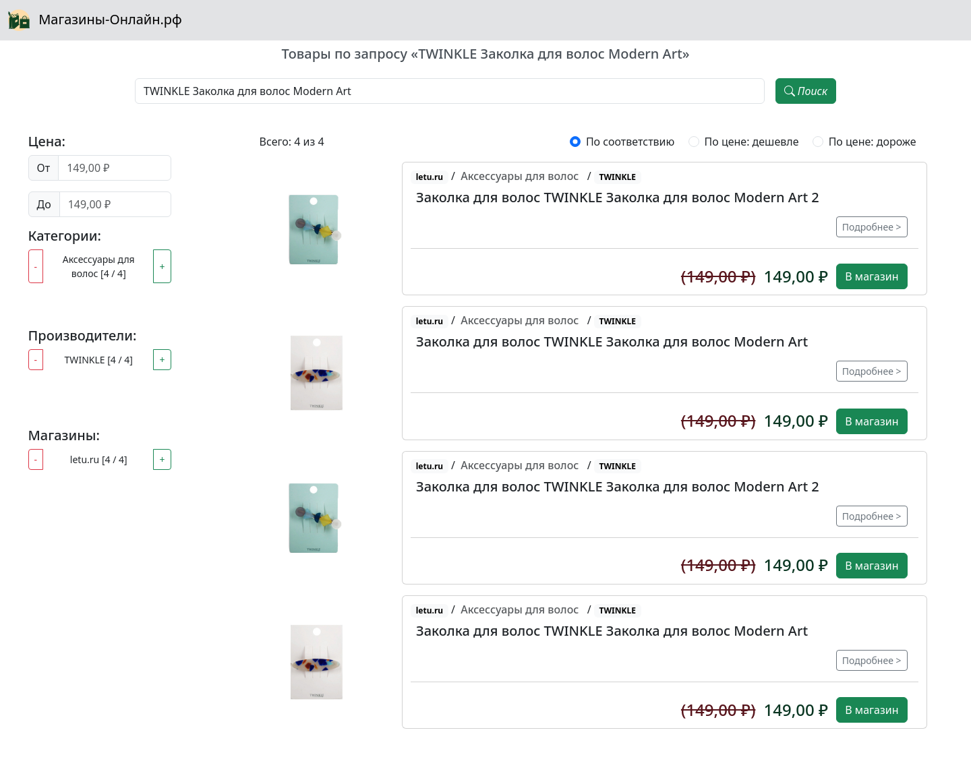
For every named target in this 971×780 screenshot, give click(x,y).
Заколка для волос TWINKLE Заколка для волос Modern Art (612, 341)
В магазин (871, 276)
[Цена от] (114, 168)
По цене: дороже (872, 141)
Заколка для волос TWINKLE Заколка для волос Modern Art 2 (617, 197)
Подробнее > (872, 226)
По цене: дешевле (752, 141)
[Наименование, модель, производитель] (450, 91)
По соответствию (630, 141)
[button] (314, 228)
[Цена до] (115, 204)
